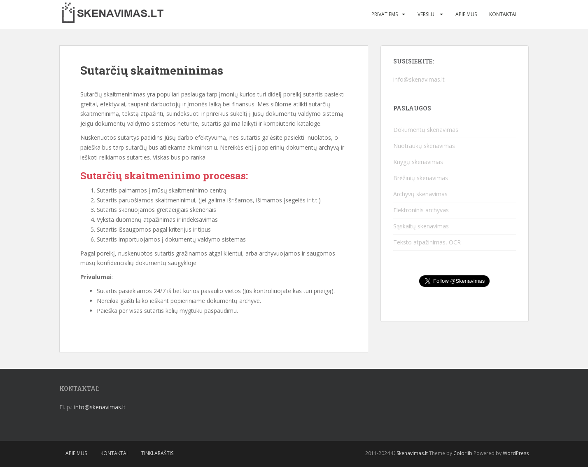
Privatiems (384, 14)
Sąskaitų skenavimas (421, 226)
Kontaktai (502, 14)
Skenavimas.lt (412, 453)
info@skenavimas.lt (419, 79)
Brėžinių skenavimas (420, 178)
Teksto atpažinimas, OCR (427, 242)
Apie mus (466, 14)
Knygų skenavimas (418, 162)
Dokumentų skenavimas (425, 130)
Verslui (427, 14)
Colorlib (462, 453)
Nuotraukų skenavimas (424, 146)
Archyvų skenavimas (420, 194)
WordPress (516, 453)
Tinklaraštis (157, 453)
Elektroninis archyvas (421, 210)
